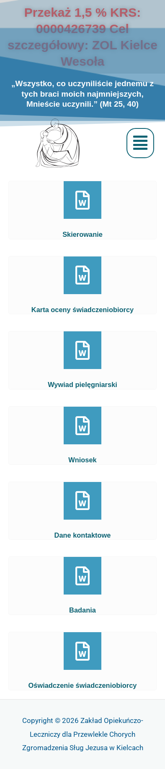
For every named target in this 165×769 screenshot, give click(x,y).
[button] (140, 143)
